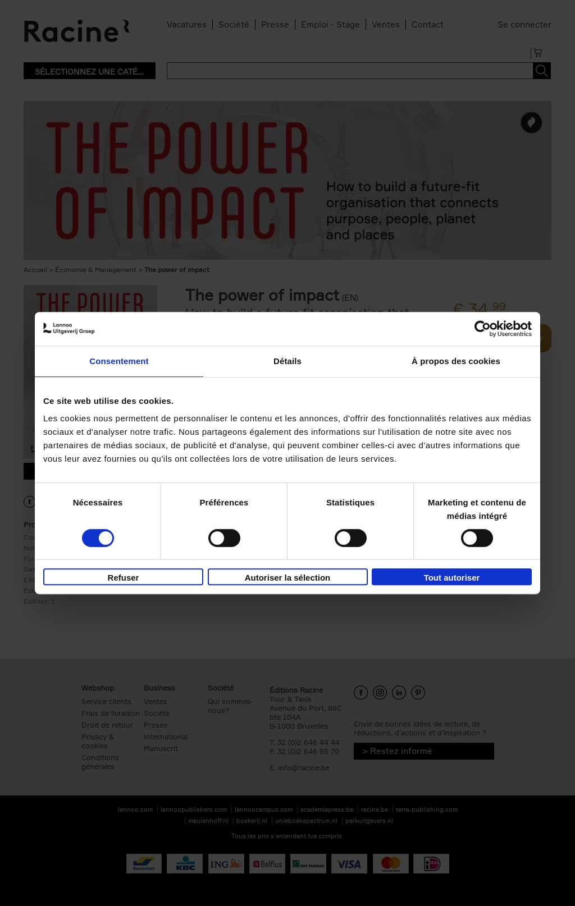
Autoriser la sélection (288, 577)
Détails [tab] (287, 361)
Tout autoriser (452, 577)
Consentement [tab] (118, 361)
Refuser (123, 577)
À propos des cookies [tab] (456, 361)
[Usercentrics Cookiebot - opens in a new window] (482, 328)
